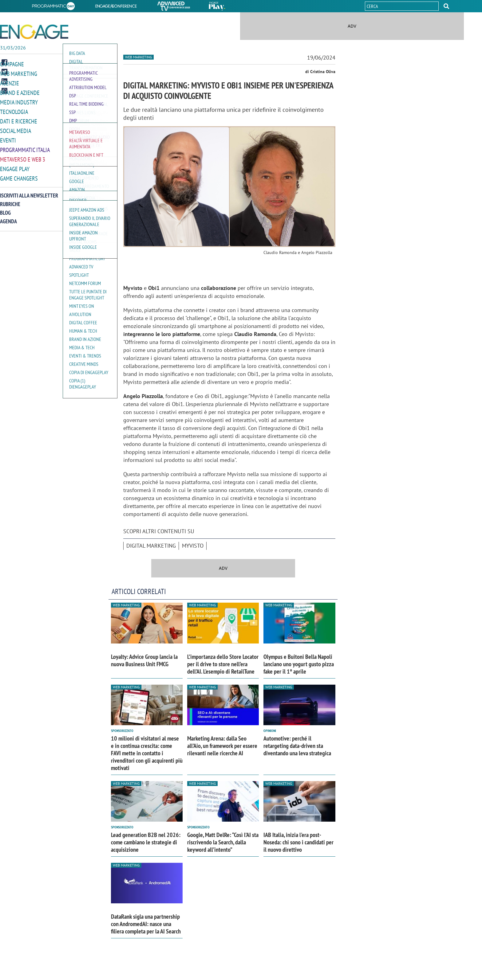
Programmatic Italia (25, 147)
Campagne (12, 64)
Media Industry (19, 101)
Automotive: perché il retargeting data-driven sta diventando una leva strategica (297, 746)
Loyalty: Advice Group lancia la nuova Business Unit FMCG (144, 660)
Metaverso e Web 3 (22, 156)
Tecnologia (14, 110)
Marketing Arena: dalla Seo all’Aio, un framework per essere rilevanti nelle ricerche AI (222, 746)
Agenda (8, 217)
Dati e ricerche (18, 119)
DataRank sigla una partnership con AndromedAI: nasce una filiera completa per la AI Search (146, 924)
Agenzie (9, 82)
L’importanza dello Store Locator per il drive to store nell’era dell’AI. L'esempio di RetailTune (223, 664)
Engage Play (15, 165)
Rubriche (10, 200)
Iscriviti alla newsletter (29, 191)
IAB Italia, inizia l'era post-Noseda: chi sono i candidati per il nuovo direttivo (298, 842)
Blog (5, 208)
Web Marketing (18, 73)
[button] (446, 6)
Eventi (8, 138)
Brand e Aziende (20, 92)
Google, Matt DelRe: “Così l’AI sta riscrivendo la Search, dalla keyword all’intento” (223, 842)
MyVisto (192, 545)
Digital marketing (151, 545)
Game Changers (19, 174)
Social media (15, 128)
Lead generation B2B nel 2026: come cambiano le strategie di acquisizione (145, 842)
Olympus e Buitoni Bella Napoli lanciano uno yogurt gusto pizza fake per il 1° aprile (298, 664)
